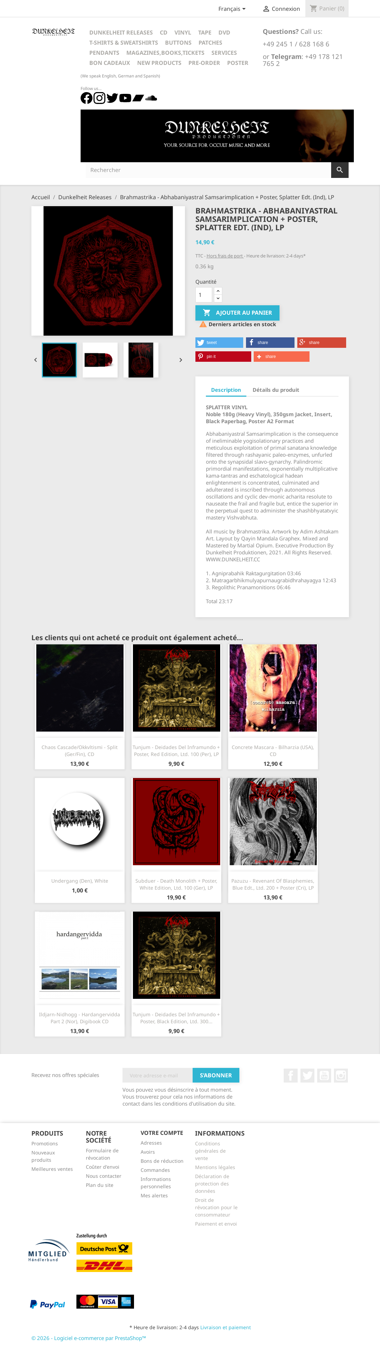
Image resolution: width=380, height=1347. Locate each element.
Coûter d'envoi (102, 1166)
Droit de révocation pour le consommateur (216, 1207)
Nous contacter (103, 1176)
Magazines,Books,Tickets (165, 53)
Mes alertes (154, 1195)
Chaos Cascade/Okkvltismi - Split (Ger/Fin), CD (80, 750)
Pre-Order (204, 63)
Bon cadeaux (109, 63)
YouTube (324, 1076)
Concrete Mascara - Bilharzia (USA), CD (273, 750)
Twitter (307, 1076)
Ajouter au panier (237, 312)
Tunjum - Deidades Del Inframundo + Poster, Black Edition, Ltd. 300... (176, 1018)
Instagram (341, 1076)
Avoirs (148, 1151)
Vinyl (182, 32)
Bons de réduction (162, 1161)
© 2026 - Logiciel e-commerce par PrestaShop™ (88, 1337)
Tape (204, 32)
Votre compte (162, 1133)
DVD (224, 32)
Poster (237, 63)
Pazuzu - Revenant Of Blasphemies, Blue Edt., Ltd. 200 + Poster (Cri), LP (272, 884)
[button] (219, 342)
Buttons (178, 42)
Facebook (291, 1076)
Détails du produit (276, 389)
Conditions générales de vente (210, 1150)
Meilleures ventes (52, 1169)
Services (224, 53)
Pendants (104, 53)
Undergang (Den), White (79, 880)
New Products (159, 63)
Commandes (155, 1170)
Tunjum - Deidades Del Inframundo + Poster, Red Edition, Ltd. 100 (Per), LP (176, 750)
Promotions (44, 1143)
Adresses (151, 1142)
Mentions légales (215, 1167)
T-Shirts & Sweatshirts (123, 42)
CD (163, 32)
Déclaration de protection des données (212, 1183)
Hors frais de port (225, 256)
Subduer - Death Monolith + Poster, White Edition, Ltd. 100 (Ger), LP (176, 884)
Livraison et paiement (225, 1327)
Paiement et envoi (216, 1223)
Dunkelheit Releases (121, 32)
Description (226, 389)
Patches (210, 42)
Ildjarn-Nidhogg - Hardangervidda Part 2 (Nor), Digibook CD (79, 1018)
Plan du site (99, 1185)
